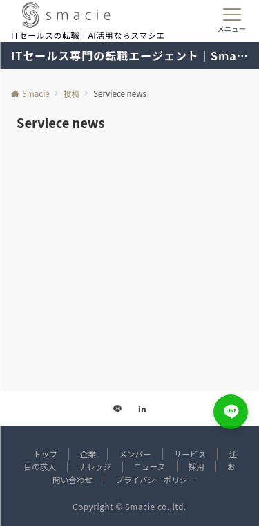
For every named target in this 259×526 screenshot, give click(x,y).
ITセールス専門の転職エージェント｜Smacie (129, 55)
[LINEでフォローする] (117, 409)
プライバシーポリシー (155, 479)
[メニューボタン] (231, 20)
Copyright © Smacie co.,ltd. (129, 506)
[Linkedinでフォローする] (142, 409)
